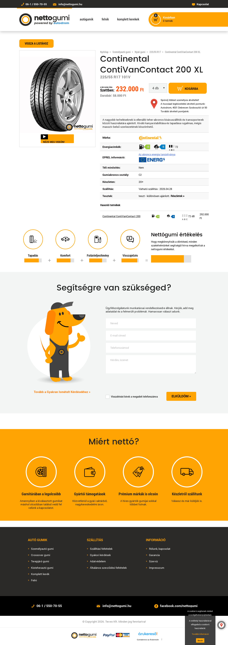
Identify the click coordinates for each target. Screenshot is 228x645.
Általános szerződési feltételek (108, 568)
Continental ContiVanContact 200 (121, 216)
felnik (105, 19)
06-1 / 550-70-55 (36, 4)
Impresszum (156, 568)
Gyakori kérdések (100, 555)
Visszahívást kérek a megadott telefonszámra (132, 397)
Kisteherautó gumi (42, 568)
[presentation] (129, 382)
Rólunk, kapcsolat (159, 549)
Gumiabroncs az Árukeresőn (148, 640)
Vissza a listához (36, 43)
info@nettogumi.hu (70, 4)
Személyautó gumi (42, 549)
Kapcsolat (203, 4)
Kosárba (187, 88)
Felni (34, 580)
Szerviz (153, 561)
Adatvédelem (98, 561)
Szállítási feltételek (101, 549)
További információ (200, 634)
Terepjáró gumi (40, 561)
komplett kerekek (128, 19)
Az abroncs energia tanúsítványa (157, 154)
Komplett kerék (40, 574)
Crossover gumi (40, 555)
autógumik (86, 19)
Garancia (154, 555)
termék (169, 19)
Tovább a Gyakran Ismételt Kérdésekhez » (62, 392)
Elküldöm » (181, 396)
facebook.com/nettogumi (179, 606)
